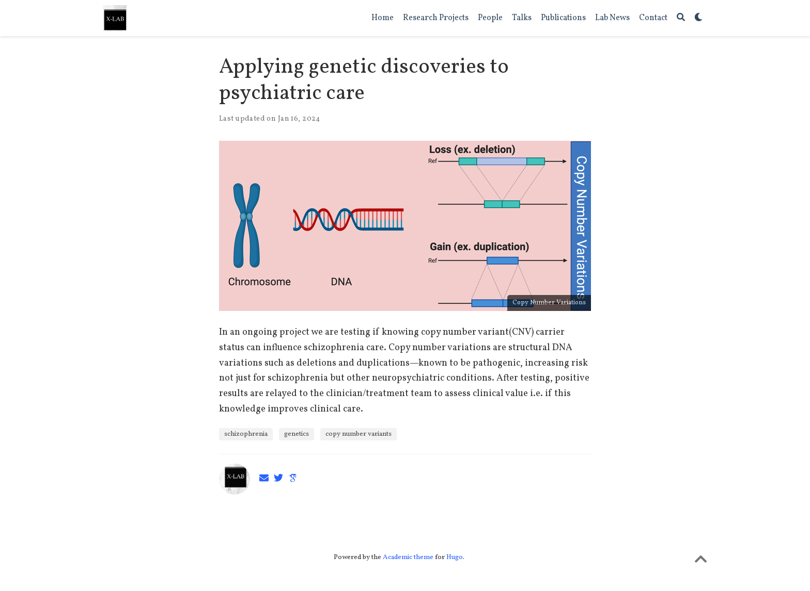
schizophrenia (246, 434)
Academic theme (408, 557)
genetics (296, 434)
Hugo (454, 557)
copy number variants (358, 434)
